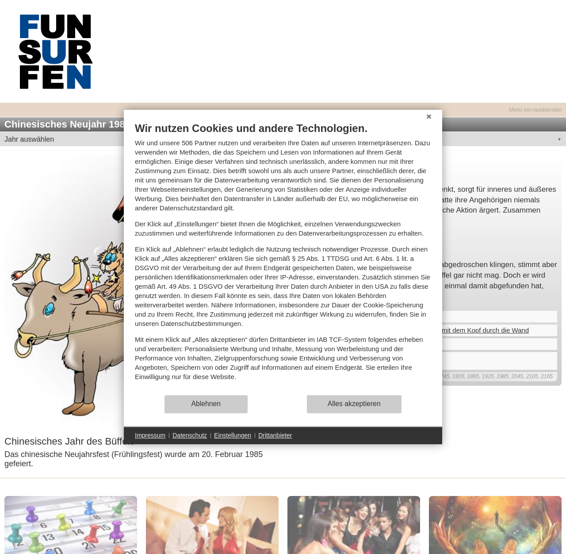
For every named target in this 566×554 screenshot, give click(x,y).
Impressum (150, 435)
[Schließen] (429, 116)
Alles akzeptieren (354, 403)
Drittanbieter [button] (275, 435)
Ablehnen (206, 403)
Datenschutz (189, 435)
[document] (283, 258)
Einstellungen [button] (232, 435)
